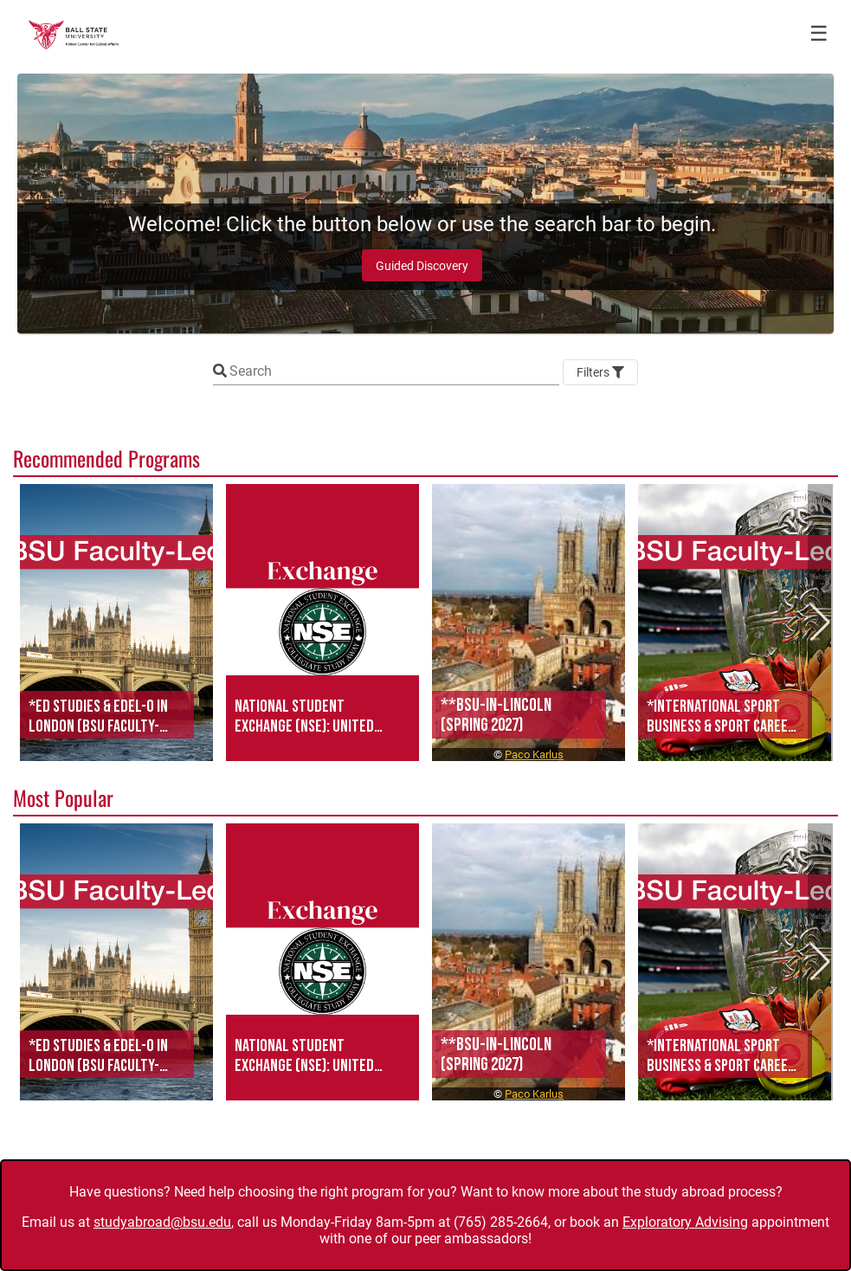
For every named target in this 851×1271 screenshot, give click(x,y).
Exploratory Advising (685, 1222)
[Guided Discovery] (422, 265)
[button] (116, 622)
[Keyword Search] (394, 371)
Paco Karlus (534, 754)
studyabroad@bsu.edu (162, 1222)
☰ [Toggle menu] (818, 33)
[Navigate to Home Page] (73, 35)
